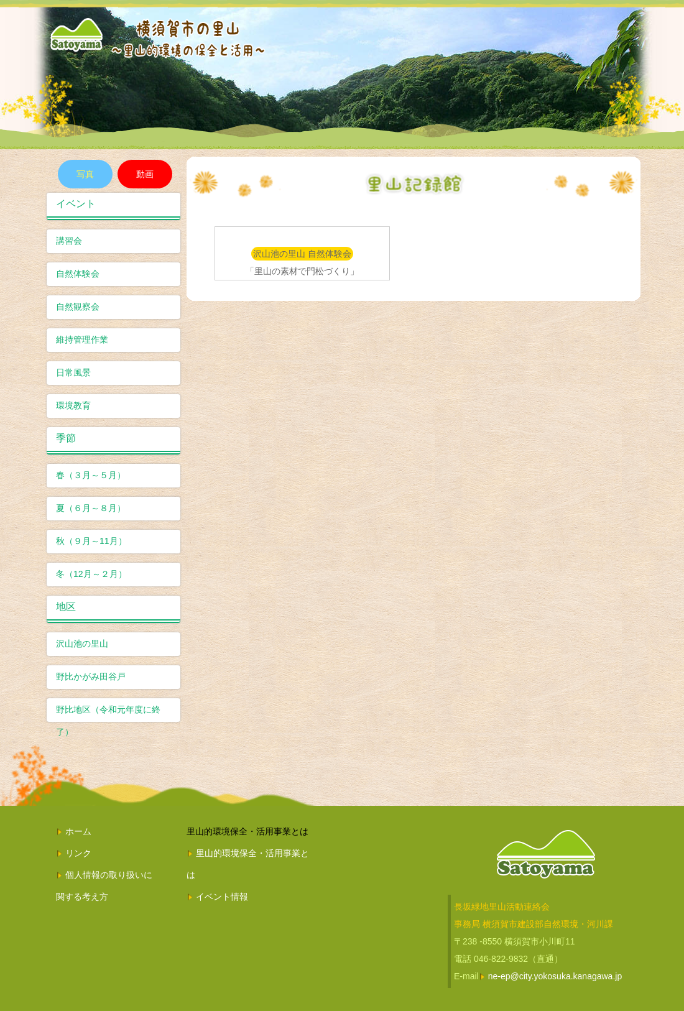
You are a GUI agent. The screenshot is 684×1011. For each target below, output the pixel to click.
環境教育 (73, 405)
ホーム (78, 831)
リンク (78, 853)
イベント (76, 203)
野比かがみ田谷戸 (91, 676)
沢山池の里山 (82, 644)
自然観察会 (77, 307)
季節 (66, 438)
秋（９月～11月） (91, 541)
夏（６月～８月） (91, 508)
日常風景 (73, 372)
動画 (145, 174)
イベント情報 (222, 897)
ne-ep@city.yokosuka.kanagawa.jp (555, 976)
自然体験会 (77, 274)
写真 (85, 174)
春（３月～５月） (91, 475)
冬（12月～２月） (91, 574)
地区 (66, 606)
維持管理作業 (82, 339)
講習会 (69, 241)
